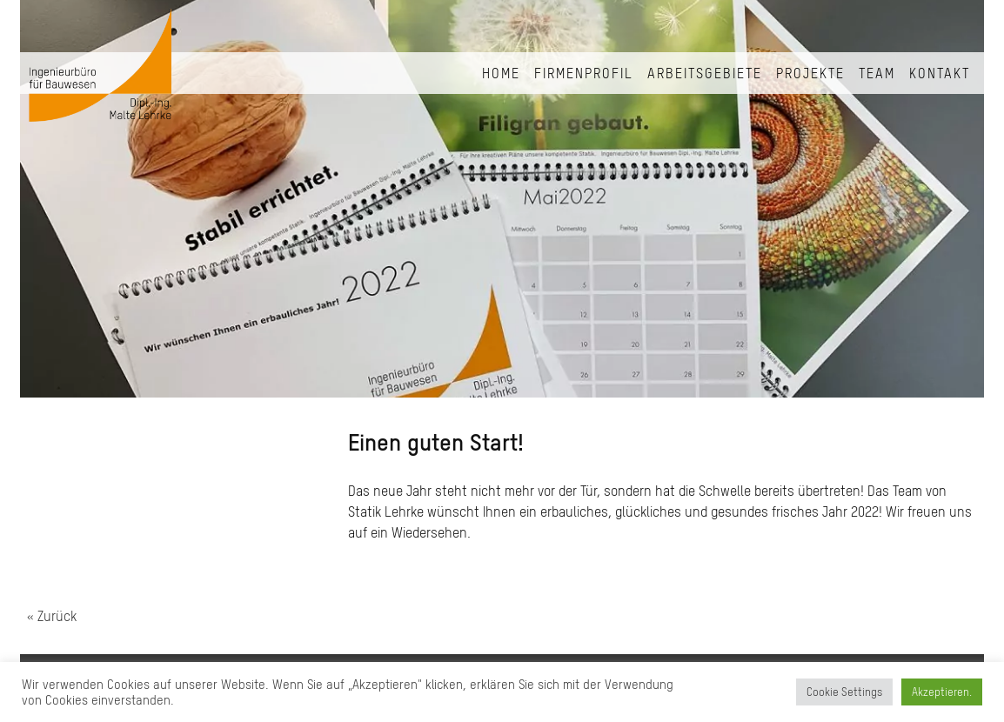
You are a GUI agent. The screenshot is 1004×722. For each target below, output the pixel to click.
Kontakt (939, 73)
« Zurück (52, 616)
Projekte (810, 73)
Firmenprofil (583, 73)
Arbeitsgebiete (704, 73)
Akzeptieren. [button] (942, 692)
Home (501, 73)
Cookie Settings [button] (844, 692)
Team (877, 73)
